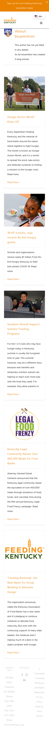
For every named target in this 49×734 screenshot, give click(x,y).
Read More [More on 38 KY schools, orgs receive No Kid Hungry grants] (12, 279)
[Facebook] (22, 675)
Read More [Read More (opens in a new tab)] (12, 394)
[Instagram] (26, 675)
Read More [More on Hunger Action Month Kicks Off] (12, 182)
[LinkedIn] (24, 680)
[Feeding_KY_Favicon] (10, 17)
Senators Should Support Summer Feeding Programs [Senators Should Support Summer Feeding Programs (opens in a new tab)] (23, 329)
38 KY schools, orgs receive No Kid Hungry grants (21, 238)
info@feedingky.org (14, 725)
